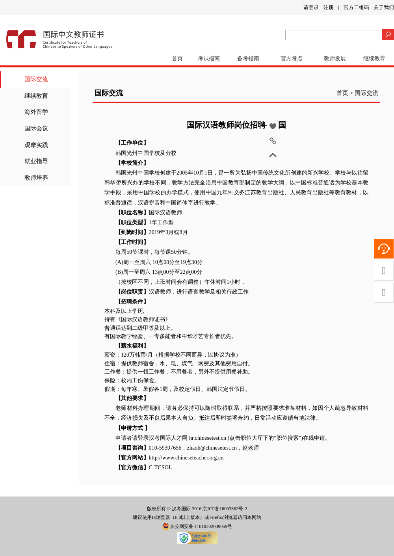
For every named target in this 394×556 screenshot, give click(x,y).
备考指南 (248, 58)
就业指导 (36, 161)
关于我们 (384, 7)
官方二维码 (356, 7)
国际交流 (36, 79)
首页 (177, 58)
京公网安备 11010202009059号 (197, 526)
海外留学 (36, 112)
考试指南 (209, 58)
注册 (328, 7)
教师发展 (335, 58)
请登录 (311, 7)
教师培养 (36, 178)
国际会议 (36, 128)
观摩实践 (36, 145)
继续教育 (374, 58)
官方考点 (292, 58)
